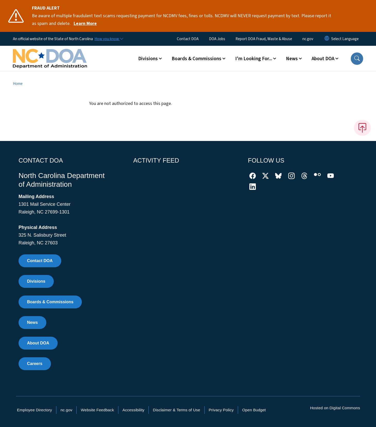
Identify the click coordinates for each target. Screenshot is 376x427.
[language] (345, 39)
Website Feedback (97, 410)
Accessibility (133, 410)
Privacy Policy (221, 410)
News (32, 322)
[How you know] (109, 39)
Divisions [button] (148, 58)
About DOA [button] (323, 58)
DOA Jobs (217, 39)
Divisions (36, 281)
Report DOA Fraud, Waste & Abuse (263, 39)
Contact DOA (188, 39)
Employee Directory (34, 410)
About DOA (38, 343)
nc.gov (307, 39)
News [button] (292, 58)
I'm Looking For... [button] (253, 58)
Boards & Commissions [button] (196, 58)
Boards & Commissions (50, 302)
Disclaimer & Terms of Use (176, 410)
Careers (34, 363)
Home (18, 83)
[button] (357, 58)
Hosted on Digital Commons (335, 408)
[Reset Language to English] (327, 39)
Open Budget (254, 410)
